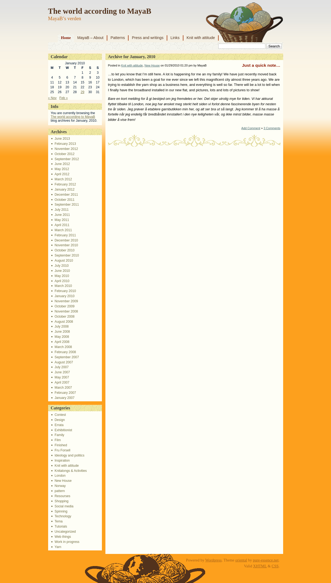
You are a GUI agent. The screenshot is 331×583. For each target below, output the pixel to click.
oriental (241, 560)
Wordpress (213, 560)
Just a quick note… (261, 65)
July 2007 (62, 367)
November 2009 (66, 301)
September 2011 (67, 204)
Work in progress (67, 542)
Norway (60, 486)
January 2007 (64, 398)
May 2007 (62, 377)
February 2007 (65, 393)
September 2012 (67, 159)
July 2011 (62, 210)
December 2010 (66, 240)
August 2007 (64, 362)
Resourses (62, 496)
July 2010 (62, 266)
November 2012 (66, 149)
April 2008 (62, 342)
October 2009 (64, 306)
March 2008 (63, 347)
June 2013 (62, 139)
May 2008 (62, 337)
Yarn (58, 547)
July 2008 (62, 326)
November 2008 (66, 311)
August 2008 (64, 322)
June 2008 (62, 331)
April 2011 (62, 225)
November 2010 (66, 245)
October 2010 (64, 250)
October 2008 (64, 316)
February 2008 (65, 352)
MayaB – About (90, 38)
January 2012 (64, 189)
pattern (60, 491)
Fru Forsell (62, 450)
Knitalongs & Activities (71, 471)
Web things (63, 537)
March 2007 (63, 387)
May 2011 (62, 220)
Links (175, 38)
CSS (275, 566)
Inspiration (62, 460)
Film (58, 440)
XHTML (260, 566)
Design (60, 420)
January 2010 (64, 296)
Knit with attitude (201, 38)
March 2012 (63, 179)
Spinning (61, 511)
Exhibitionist (63, 430)
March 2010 (63, 286)
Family (59, 435)
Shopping (62, 501)
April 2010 (62, 281)
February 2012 (65, 184)
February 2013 (65, 144)
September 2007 (67, 357)
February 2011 (65, 235)
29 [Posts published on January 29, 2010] (82, 92)
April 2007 (62, 382)
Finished (61, 445)
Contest (60, 415)
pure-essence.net (266, 560)
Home (66, 38)
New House (63, 481)
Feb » (63, 98)
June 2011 (62, 215)
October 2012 (64, 154)
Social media (64, 506)
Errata (59, 425)
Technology (63, 516)
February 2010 (65, 291)
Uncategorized (65, 531)
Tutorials (61, 526)
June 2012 (62, 164)
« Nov (52, 98)
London (60, 475)
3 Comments (272, 128)
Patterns (118, 38)
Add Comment (250, 128)
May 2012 (62, 169)
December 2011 (66, 194)
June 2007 (62, 372)
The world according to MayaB (99, 11)
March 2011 (63, 230)
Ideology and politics (69, 455)
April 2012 (62, 174)
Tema (59, 521)
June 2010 (62, 271)
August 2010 (64, 260)
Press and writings (147, 38)
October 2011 (64, 200)
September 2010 (67, 255)
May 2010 (62, 276)
